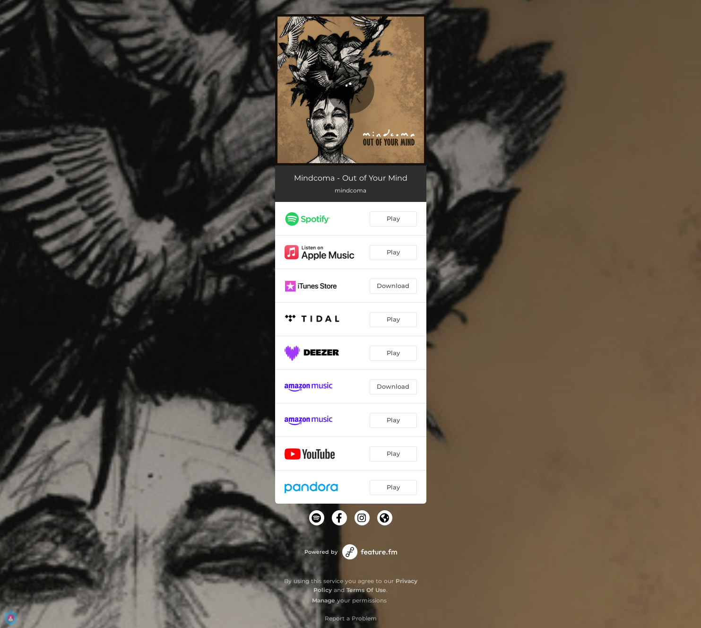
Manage (323, 600)
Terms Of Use (366, 589)
